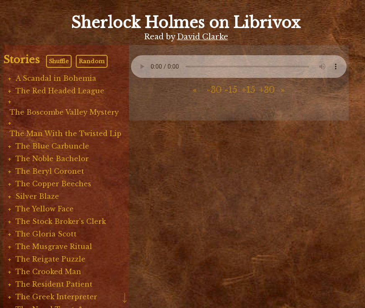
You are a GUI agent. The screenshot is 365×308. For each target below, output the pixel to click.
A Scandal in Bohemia (55, 78)
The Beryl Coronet (49, 171)
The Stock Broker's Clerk (60, 221)
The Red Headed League (59, 91)
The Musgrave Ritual (53, 246)
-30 (213, 90)
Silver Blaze (37, 196)
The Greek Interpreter (56, 297)
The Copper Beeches (53, 184)
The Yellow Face (44, 209)
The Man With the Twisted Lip (65, 133)
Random (92, 61)
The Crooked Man (48, 271)
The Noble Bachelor (52, 158)
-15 (230, 90)
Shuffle (59, 61)
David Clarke (202, 36)
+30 (266, 90)
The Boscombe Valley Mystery (64, 112)
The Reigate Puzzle (50, 259)
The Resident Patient (54, 284)
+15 (248, 90)
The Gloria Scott (46, 234)
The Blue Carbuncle (52, 146)
